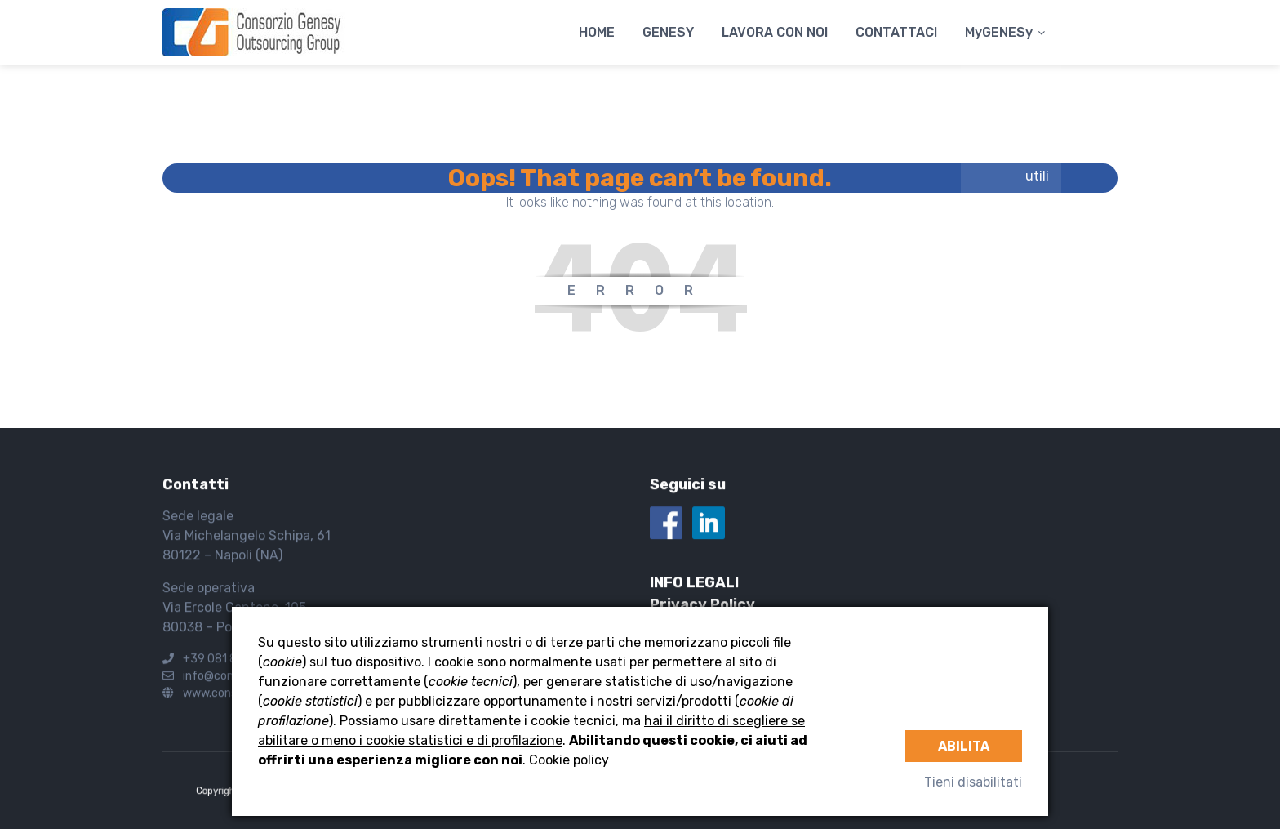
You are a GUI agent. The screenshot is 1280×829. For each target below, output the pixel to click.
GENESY (668, 32)
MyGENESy (999, 32)
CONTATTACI (896, 32)
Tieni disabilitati (973, 782)
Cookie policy (569, 760)
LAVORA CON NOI (775, 32)
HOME (597, 32)
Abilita (963, 746)
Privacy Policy (702, 605)
